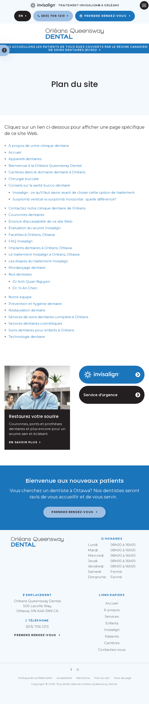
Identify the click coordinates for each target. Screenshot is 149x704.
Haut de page (122, 678)
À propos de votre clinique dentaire (39, 145)
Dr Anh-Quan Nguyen (31, 281)
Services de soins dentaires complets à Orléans (48, 317)
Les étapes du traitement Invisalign (38, 261)
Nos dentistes (20, 274)
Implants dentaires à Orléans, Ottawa (40, 248)
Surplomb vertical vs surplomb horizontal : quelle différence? (64, 199)
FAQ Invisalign (21, 241)
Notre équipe (20, 297)
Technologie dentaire (27, 337)
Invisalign (112, 630)
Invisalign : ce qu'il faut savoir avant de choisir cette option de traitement (74, 192)
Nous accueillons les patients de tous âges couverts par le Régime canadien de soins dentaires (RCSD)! (74, 48)
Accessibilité (64, 678)
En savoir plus (23, 442)
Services (112, 616)
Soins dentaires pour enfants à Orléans (41, 330)
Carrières (111, 643)
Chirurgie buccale (24, 179)
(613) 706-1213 (53, 15)
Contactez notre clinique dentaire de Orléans (47, 208)
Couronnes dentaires (26, 215)
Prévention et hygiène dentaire (35, 304)
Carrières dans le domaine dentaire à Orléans (47, 172)
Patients (112, 636)
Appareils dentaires (25, 159)
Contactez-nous (111, 650)
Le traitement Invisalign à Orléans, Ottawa (44, 254)
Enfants (111, 623)
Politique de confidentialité (35, 678)
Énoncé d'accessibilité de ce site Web (40, 221)
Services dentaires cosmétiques (35, 323)
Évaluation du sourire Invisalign (35, 228)
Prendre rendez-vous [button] (105, 15)
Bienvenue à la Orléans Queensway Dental (45, 165)
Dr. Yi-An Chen (25, 288)
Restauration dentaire (27, 310)
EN (21, 15)
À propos (112, 610)
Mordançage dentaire (27, 267)
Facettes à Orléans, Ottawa (32, 234)
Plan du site (101, 678)
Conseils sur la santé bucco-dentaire (39, 185)
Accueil (15, 152)
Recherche (83, 678)
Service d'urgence (100, 395)
